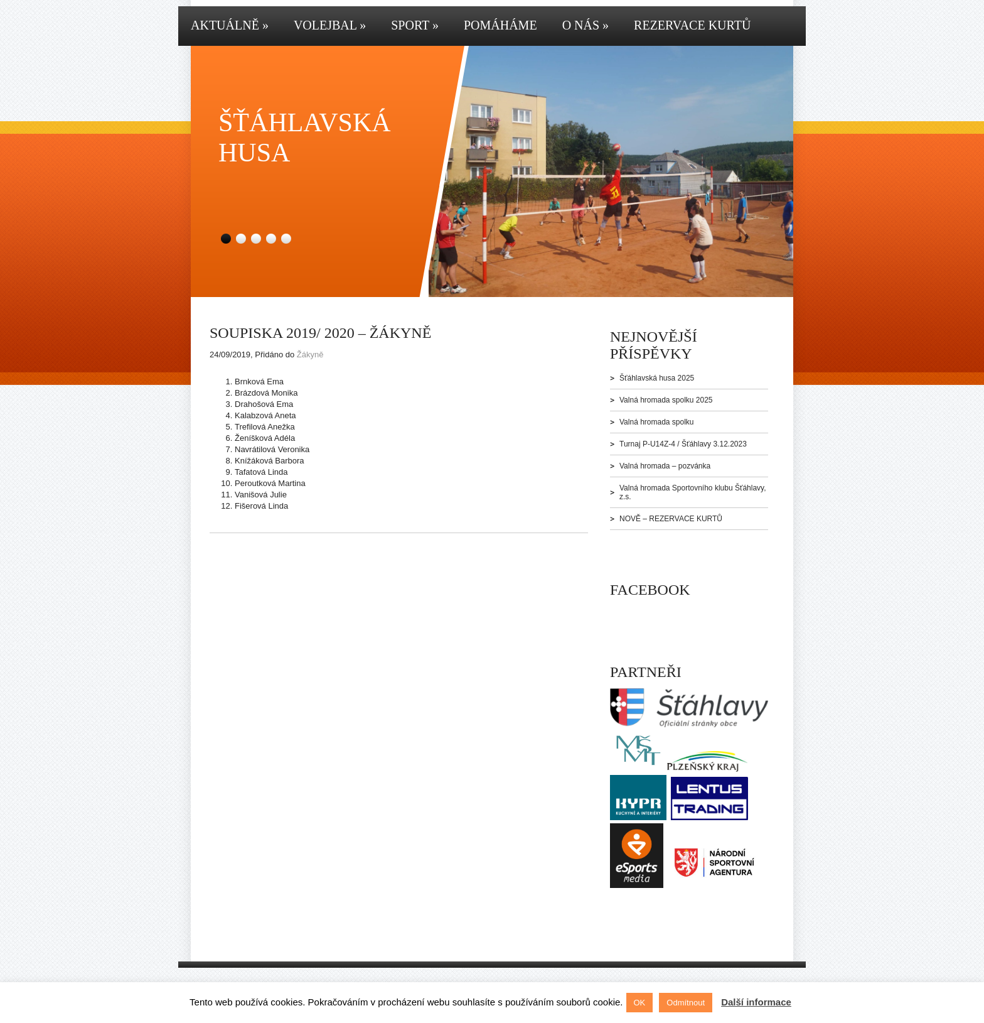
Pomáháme (500, 25)
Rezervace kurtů (692, 25)
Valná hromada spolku (656, 422)
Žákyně (310, 354)
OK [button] (640, 1002)
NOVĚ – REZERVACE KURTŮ (670, 518)
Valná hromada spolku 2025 (666, 400)
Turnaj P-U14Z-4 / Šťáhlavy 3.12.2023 (683, 444)
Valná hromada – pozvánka (664, 466)
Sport (415, 25)
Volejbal (330, 25)
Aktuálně (230, 25)
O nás (585, 25)
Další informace (756, 1002)
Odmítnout (685, 1002)
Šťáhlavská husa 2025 (656, 378)
